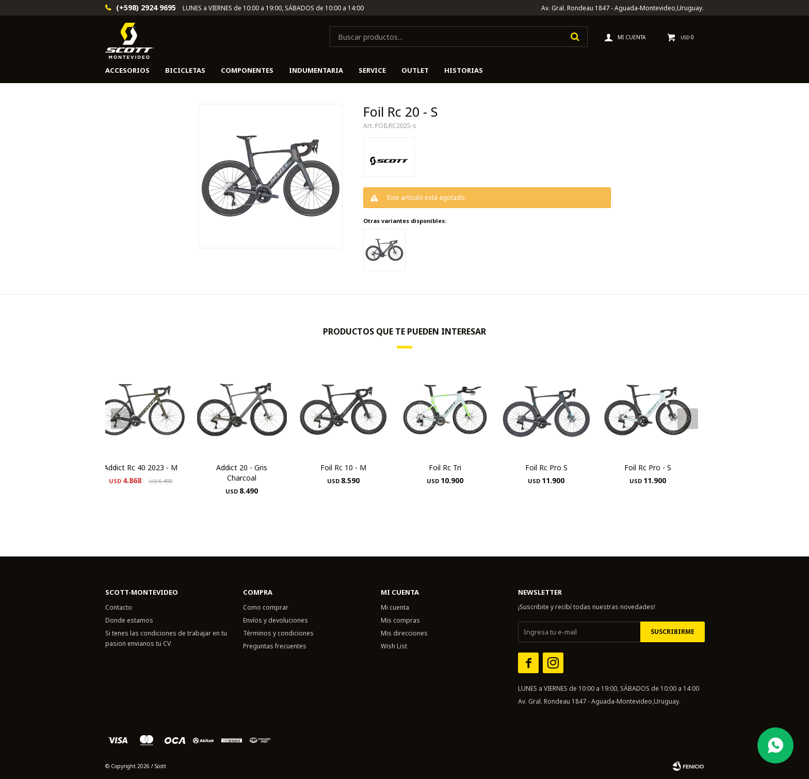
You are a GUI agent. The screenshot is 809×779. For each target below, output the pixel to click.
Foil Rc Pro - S (647, 467)
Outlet (415, 70)
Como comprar (265, 607)
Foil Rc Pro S (546, 467)
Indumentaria (316, 70)
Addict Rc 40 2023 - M (140, 467)
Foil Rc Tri (445, 467)
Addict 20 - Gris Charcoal (241, 473)
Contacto (118, 607)
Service (372, 70)
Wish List (394, 646)
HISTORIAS (463, 70)
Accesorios (127, 70)
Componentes (247, 70)
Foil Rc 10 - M (343, 467)
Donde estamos (129, 620)
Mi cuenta (395, 607)
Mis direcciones (404, 633)
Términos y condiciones (278, 633)
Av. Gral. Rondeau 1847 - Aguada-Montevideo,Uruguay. (622, 8)
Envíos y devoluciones (275, 620)
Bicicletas (185, 70)
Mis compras (400, 620)
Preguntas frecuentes (274, 646)
